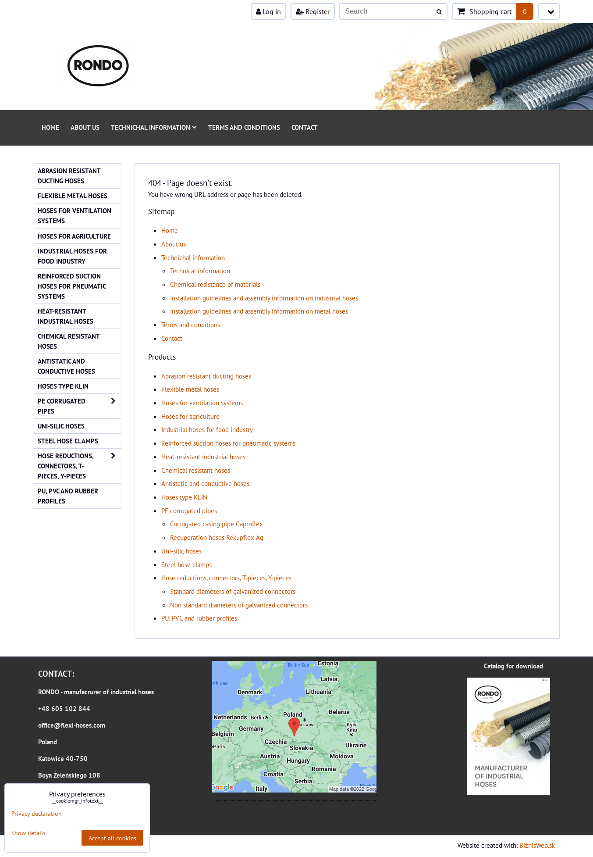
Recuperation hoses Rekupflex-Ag (216, 537)
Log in (268, 11)
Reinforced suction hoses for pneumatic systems (228, 443)
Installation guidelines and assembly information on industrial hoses (264, 297)
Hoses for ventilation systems (202, 402)
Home (50, 127)
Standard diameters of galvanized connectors (232, 591)
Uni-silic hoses (181, 550)
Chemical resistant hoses (195, 470)
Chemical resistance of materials (215, 284)
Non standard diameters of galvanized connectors (239, 604)
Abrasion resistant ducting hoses (206, 375)
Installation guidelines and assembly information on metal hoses (259, 311)
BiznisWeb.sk (537, 845)
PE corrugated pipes (189, 510)
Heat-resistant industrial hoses (203, 456)
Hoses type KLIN (184, 497)
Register (313, 11)
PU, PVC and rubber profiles (199, 618)
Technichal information (154, 127)
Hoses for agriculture (190, 416)
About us (85, 127)
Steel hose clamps (186, 564)
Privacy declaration (36, 813)
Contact (304, 127)
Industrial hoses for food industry (207, 429)
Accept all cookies (112, 838)
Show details (28, 832)
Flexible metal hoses (190, 389)
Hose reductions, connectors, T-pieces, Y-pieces (226, 577)
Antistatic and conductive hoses (205, 483)
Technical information (200, 270)
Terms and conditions (244, 127)
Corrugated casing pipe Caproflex (216, 523)
